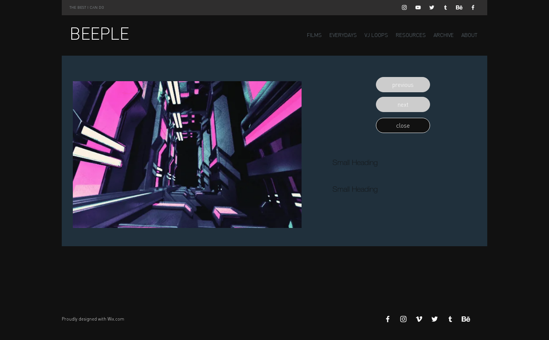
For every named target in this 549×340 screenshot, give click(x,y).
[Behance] (459, 7)
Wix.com (116, 319)
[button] (403, 84)
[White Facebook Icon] (473, 7)
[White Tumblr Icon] (445, 7)
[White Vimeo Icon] (419, 319)
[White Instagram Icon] (404, 7)
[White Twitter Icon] (432, 7)
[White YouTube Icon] (418, 7)
